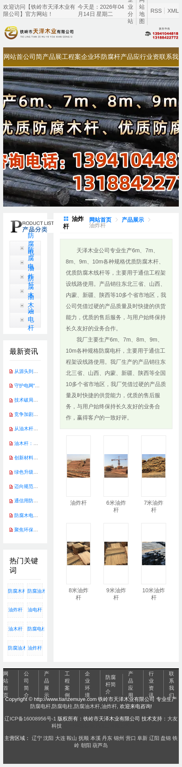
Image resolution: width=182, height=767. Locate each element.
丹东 (107, 738)
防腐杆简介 (110, 59)
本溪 (95, 738)
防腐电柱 (31, 262)
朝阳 (86, 745)
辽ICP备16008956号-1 (30, 719)
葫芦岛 (100, 745)
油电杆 (31, 319)
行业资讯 (149, 59)
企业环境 (90, 59)
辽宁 (37, 738)
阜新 (142, 738)
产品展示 (51, 59)
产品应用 (130, 59)
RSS (156, 11)
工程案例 (71, 59)
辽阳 (154, 738)
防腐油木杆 (34, 591)
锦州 (119, 738)
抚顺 (84, 738)
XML (173, 11)
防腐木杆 (31, 291)
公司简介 (32, 59)
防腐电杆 (40, 706)
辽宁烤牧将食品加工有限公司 (96, 726)
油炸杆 (15, 610)
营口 (131, 738)
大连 (60, 738)
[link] (100, 220)
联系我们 (168, 59)
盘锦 (166, 738)
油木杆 (31, 305)
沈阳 (48, 738)
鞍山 (72, 738)
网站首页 (13, 59)
